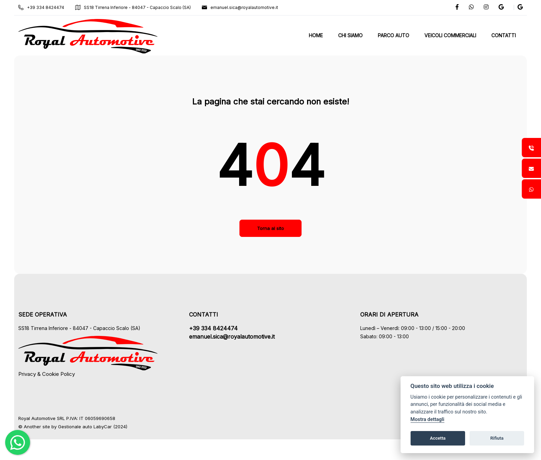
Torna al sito (270, 228)
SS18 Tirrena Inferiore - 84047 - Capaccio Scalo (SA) (139, 7)
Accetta (437, 438)
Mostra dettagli (427, 419)
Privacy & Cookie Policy (53, 374)
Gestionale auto (82, 426)
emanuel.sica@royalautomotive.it (246, 7)
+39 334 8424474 (48, 7)
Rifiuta (496, 438)
